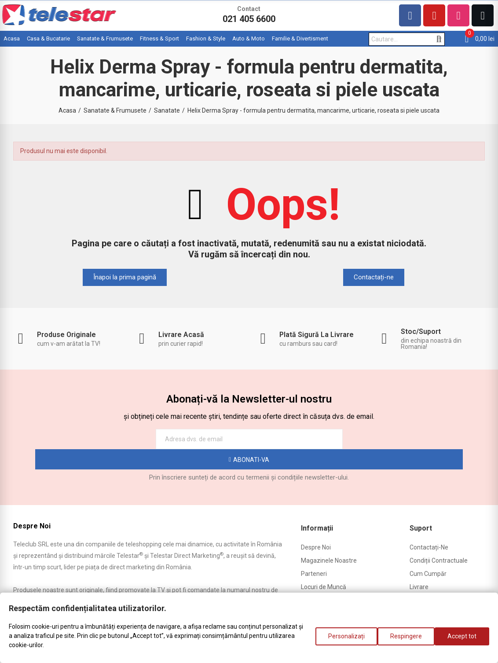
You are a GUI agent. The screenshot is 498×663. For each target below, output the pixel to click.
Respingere (401, 640)
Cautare (439, 39)
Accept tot (461, 640)
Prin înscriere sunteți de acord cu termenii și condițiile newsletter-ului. (249, 457)
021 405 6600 (249, 19)
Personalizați (337, 640)
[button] (125, 277)
